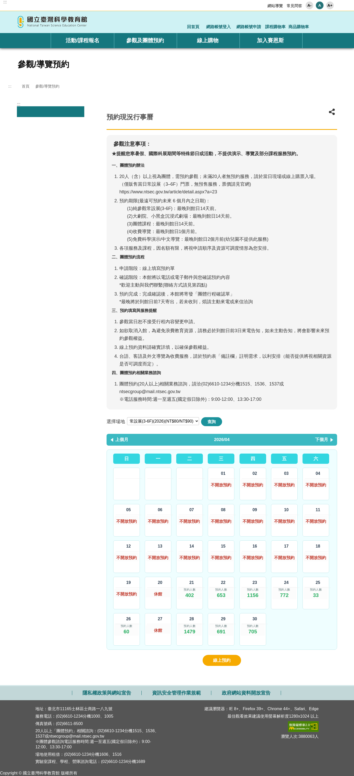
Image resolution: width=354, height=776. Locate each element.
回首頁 (193, 27)
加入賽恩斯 (270, 40)
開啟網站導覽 (177, 682)
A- (309, 5)
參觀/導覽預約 (47, 86)
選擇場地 (116, 421)
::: (5, 2)
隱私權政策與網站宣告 (106, 693)
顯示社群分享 (316, 21)
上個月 (121, 439)
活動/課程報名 (82, 40)
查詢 (211, 422)
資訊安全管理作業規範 (176, 693)
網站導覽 (275, 6)
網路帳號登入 (218, 27)
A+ (329, 5)
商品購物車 (298, 27)
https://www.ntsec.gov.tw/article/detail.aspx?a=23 (168, 191)
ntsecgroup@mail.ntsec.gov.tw (150, 391)
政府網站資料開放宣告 (246, 693)
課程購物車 (275, 27)
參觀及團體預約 (145, 40)
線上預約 (222, 660)
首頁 (25, 86)
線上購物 (207, 40)
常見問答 (294, 6)
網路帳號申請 (248, 27)
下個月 (321, 439)
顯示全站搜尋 (330, 21)
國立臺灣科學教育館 (53, 22)
